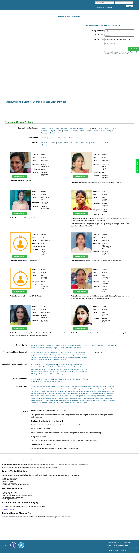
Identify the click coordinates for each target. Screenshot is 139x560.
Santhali (52, 133)
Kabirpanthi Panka (65, 379)
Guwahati (69, 348)
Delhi (57, 345)
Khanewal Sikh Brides (92, 400)
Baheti (93, 143)
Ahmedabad (78, 345)
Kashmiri (75, 131)
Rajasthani (44, 133)
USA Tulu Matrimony (82, 371)
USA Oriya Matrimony (71, 369)
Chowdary (45, 145)
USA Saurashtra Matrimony (65, 371)
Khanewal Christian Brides (48, 391)
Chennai (41, 345)
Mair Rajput (76, 379)
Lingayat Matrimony (74, 357)
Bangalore (34, 345)
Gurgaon (55, 348)
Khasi (82, 131)
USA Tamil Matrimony (65, 364)
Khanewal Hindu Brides (63, 393)
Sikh (77, 138)
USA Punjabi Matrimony (38, 369)
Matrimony (123, 550)
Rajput (60, 143)
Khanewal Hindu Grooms (80, 393)
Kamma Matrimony (50, 355)
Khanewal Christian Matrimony (86, 391)
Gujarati (50, 128)
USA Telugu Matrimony (50, 364)
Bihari (59, 131)
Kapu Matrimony (63, 355)
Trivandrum (40, 348)
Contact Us (119, 545)
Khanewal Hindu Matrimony (98, 393)
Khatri (66, 143)
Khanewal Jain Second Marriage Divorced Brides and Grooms (50, 398)
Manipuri (110, 131)
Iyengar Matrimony (36, 355)
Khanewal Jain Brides (72, 396)
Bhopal (33, 348)
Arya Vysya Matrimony (38, 352)
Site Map (135, 548)
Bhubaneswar (110, 345)
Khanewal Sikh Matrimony (39, 403)
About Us (110, 545)
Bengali (43, 128)
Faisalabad (100, 345)
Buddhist (43, 138)
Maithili (103, 131)
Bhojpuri (52, 131)
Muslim (71, 138)
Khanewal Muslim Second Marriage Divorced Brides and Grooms (64, 400)
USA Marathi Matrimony (81, 367)
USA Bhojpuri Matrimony (38, 374)
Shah (39, 381)
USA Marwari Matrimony (55, 374)
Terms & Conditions (114, 548)
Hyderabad (50, 345)
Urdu (112, 128)
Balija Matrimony (52, 352)
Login (116, 550)
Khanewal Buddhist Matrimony (70, 389)
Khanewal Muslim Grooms (96, 398)
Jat (71, 143)
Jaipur (93, 345)
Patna (62, 348)
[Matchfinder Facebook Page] (13, 545)
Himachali (67, 131)
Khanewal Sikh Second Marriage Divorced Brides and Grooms (68, 403)
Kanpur (87, 345)
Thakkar (59, 381)
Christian (51, 138)
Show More (104, 143)
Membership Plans (64, 16)
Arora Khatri (84, 143)
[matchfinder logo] (23, 5)
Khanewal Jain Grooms (87, 396)
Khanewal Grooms (63, 386)
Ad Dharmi (44, 143)
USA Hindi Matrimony (64, 367)
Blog (126, 545)
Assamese (44, 131)
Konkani (89, 131)
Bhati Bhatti (53, 379)
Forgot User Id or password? (103, 7)
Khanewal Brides (50, 386)
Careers (110, 550)
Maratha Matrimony (45, 359)
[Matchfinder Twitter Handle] (21, 545)
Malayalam (72, 128)
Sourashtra (77, 348)
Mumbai (63, 345)
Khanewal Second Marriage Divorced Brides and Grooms (88, 386)
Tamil (100, 128)
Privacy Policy (126, 548)
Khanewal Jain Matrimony (104, 396)
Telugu (107, 128)
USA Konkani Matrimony (46, 371)
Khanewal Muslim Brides (79, 398)
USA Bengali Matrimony (55, 369)
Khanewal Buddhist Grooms (50, 389)
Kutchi (96, 131)
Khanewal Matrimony (37, 386)
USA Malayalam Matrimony (47, 367)
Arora (76, 143)
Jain (64, 138)
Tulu (59, 133)
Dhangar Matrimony (65, 352)
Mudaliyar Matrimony (60, 359)
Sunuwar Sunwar (49, 381)
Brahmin (52, 143)
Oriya (87, 128)
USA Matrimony (35, 364)
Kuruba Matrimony (45, 357)
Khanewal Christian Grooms (66, 391)
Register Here (76, 16)
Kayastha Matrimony (59, 357)
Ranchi (48, 348)
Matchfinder (127, 542)
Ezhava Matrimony (79, 352)
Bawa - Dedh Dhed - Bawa (39, 379)
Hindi (57, 128)
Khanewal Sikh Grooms (108, 400)
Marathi (81, 128)
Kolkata (70, 345)
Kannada (64, 128)
